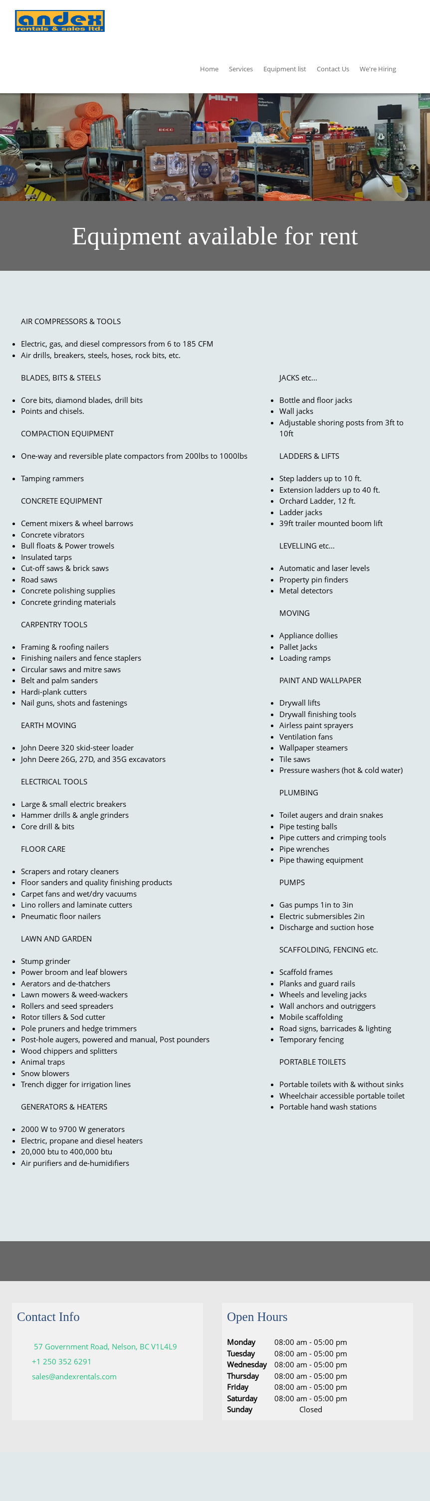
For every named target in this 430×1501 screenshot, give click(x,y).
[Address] (99, 1346)
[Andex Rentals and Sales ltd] (60, 22)
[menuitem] (209, 70)
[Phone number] (57, 1361)
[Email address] (69, 1376)
